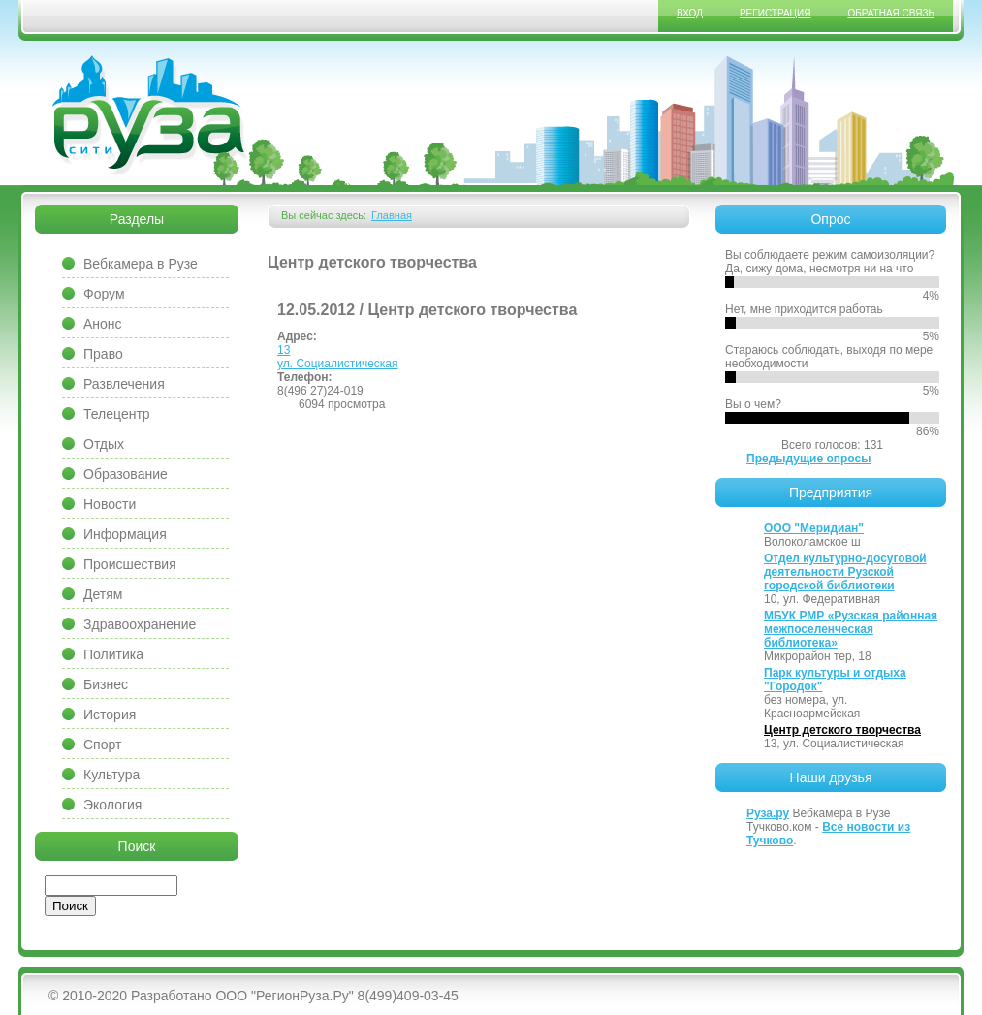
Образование (125, 474)
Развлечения (124, 384)
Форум (104, 293)
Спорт (102, 744)
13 (283, 350)
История (109, 714)
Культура (111, 774)
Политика (113, 654)
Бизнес (105, 684)
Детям (102, 594)
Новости (109, 504)
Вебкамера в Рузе (140, 263)
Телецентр (116, 414)
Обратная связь (890, 13)
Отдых (103, 444)
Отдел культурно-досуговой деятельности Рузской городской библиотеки (845, 572)
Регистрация (775, 13)
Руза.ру (767, 813)
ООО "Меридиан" (814, 528)
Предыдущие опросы (808, 458)
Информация (125, 534)
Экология (112, 804)
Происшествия (129, 564)
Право (103, 354)
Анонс (102, 324)
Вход (690, 13)
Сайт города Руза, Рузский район (150, 115)
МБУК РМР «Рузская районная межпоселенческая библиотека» (850, 629)
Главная (391, 215)
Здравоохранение (139, 624)
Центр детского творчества (842, 730)
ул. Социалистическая (337, 363)
